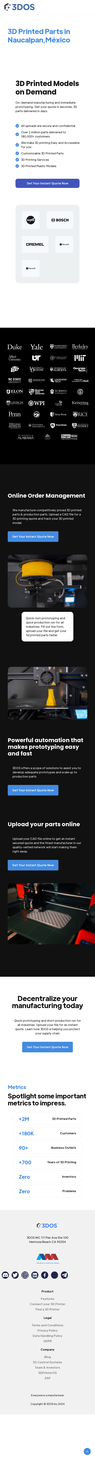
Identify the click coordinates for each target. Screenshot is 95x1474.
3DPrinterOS (47, 1373)
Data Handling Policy (47, 1336)
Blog (47, 1357)
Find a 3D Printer (48, 1309)
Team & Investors (47, 1367)
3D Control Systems (47, 1362)
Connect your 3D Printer (47, 1304)
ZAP (47, 1378)
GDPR (47, 1341)
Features (47, 1299)
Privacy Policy (47, 1330)
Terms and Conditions (47, 1325)
